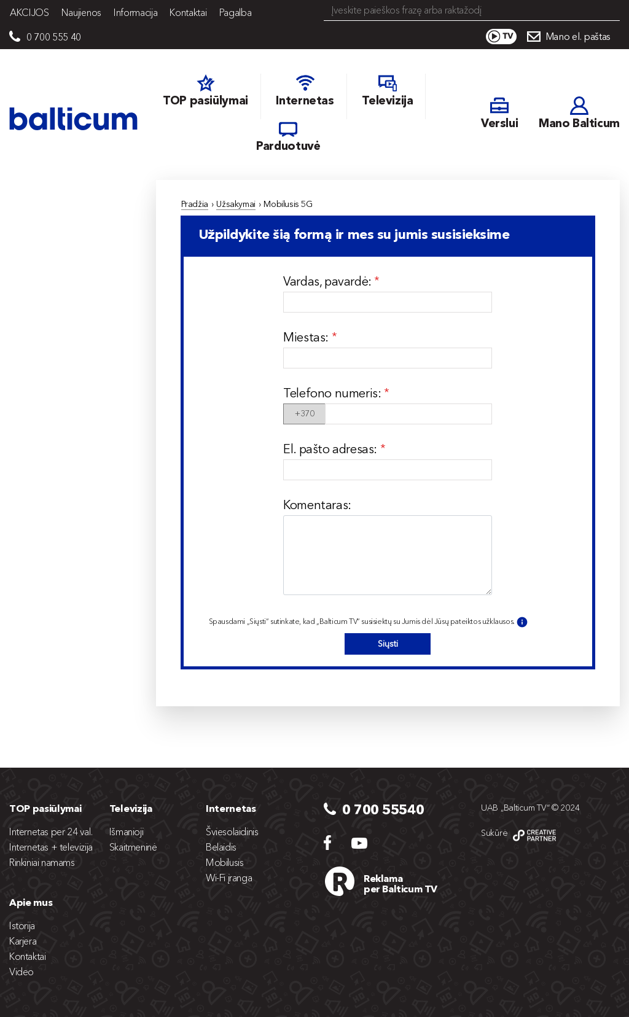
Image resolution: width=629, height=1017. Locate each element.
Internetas (231, 808)
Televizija (130, 808)
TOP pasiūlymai (45, 808)
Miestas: (307, 337)
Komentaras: (317, 504)
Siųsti (388, 643)
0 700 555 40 (53, 37)
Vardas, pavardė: (328, 281)
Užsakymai (235, 203)
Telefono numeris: (333, 393)
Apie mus (30, 902)
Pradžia (194, 203)
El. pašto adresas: (331, 449)
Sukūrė (494, 832)
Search (612, 11)
